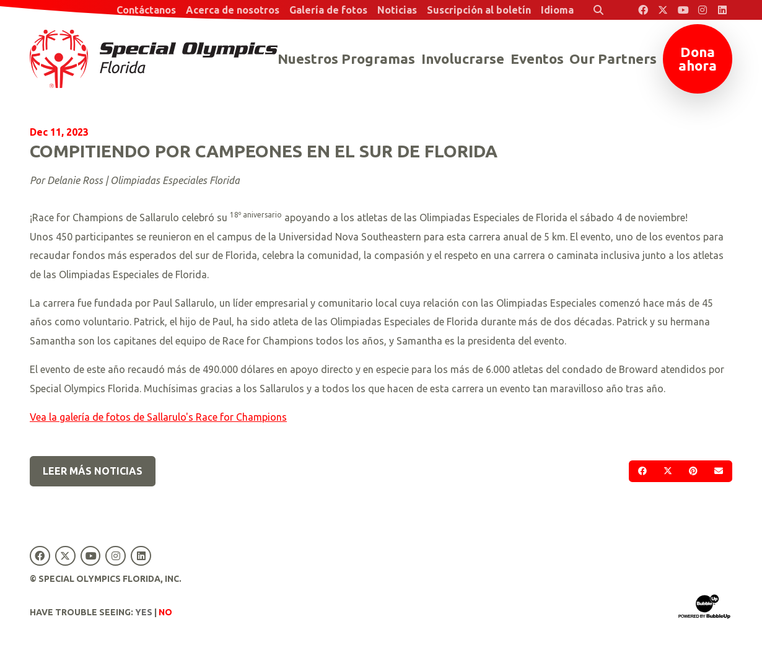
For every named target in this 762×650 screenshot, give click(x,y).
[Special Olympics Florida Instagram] (702, 10)
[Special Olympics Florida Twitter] (663, 10)
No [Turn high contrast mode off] (165, 612)
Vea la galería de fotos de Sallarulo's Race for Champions (158, 417)
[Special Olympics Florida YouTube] (683, 10)
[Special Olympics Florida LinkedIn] (722, 10)
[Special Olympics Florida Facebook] (643, 10)
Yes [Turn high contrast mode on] (143, 612)
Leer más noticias (92, 471)
